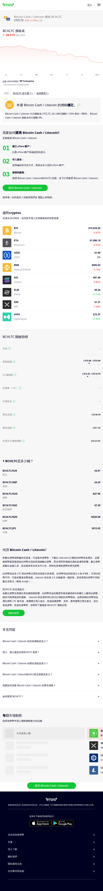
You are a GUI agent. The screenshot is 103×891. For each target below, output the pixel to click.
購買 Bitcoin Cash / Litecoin (25, 187)
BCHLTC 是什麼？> (23, 93)
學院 (40, 197)
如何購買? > (42, 93)
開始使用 (13, 613)
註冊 (4, 81)
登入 (89, 4)
